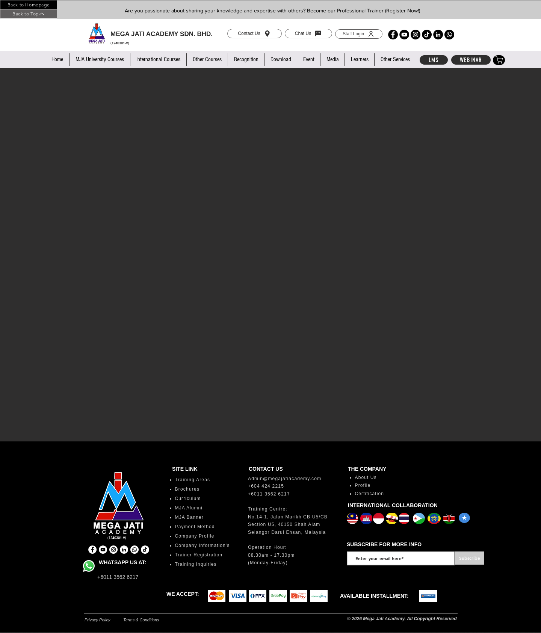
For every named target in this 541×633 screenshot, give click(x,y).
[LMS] (434, 60)
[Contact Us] (254, 33)
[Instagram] (415, 34)
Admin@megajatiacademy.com (284, 478)
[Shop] (499, 60)
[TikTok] (427, 34)
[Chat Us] (308, 33)
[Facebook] (393, 34)
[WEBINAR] (471, 60)
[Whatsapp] (449, 34)
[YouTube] (404, 34)
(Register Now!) (402, 11)
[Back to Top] (28, 13)
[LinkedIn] (438, 34)
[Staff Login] (358, 34)
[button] (99, 59)
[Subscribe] (469, 558)
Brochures (187, 489)
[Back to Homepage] (28, 4)
